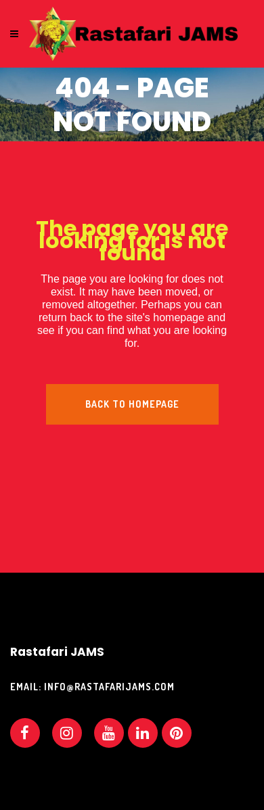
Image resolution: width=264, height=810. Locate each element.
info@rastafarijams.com (109, 686)
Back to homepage (132, 404)
